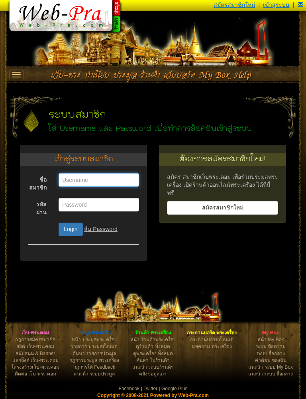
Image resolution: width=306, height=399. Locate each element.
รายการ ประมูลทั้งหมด (94, 346)
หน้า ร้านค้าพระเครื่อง (152, 339)
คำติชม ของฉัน (270, 360)
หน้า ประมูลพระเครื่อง (94, 339)
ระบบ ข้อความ (270, 346)
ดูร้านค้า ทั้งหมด (153, 346)
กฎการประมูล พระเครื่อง (94, 360)
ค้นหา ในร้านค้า (153, 360)
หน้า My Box (270, 339)
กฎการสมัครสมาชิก (35, 339)
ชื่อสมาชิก (38, 183)
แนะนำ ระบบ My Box (270, 367)
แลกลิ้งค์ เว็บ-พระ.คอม (35, 360)
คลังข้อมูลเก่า (153, 374)
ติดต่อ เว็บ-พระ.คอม (35, 374)
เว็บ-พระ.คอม (35, 333)
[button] (300, 5)
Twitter (150, 388)
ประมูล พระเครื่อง (94, 333)
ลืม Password (100, 229)
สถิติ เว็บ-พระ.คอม (35, 346)
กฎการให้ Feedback (94, 367)
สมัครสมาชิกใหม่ (234, 5)
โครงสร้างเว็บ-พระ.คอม (35, 367)
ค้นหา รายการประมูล (94, 353)
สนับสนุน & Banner (35, 353)
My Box (270, 333)
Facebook (129, 388)
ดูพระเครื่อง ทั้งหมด (153, 353)
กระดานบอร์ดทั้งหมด (211, 339)
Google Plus (174, 388)
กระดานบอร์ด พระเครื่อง (212, 333)
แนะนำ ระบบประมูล (94, 374)
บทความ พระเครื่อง (211, 346)
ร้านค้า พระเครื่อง (153, 333)
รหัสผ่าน (41, 208)
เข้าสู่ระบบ (276, 5)
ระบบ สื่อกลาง (270, 353)
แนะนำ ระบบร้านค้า (153, 367)
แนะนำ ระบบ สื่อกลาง (270, 374)
